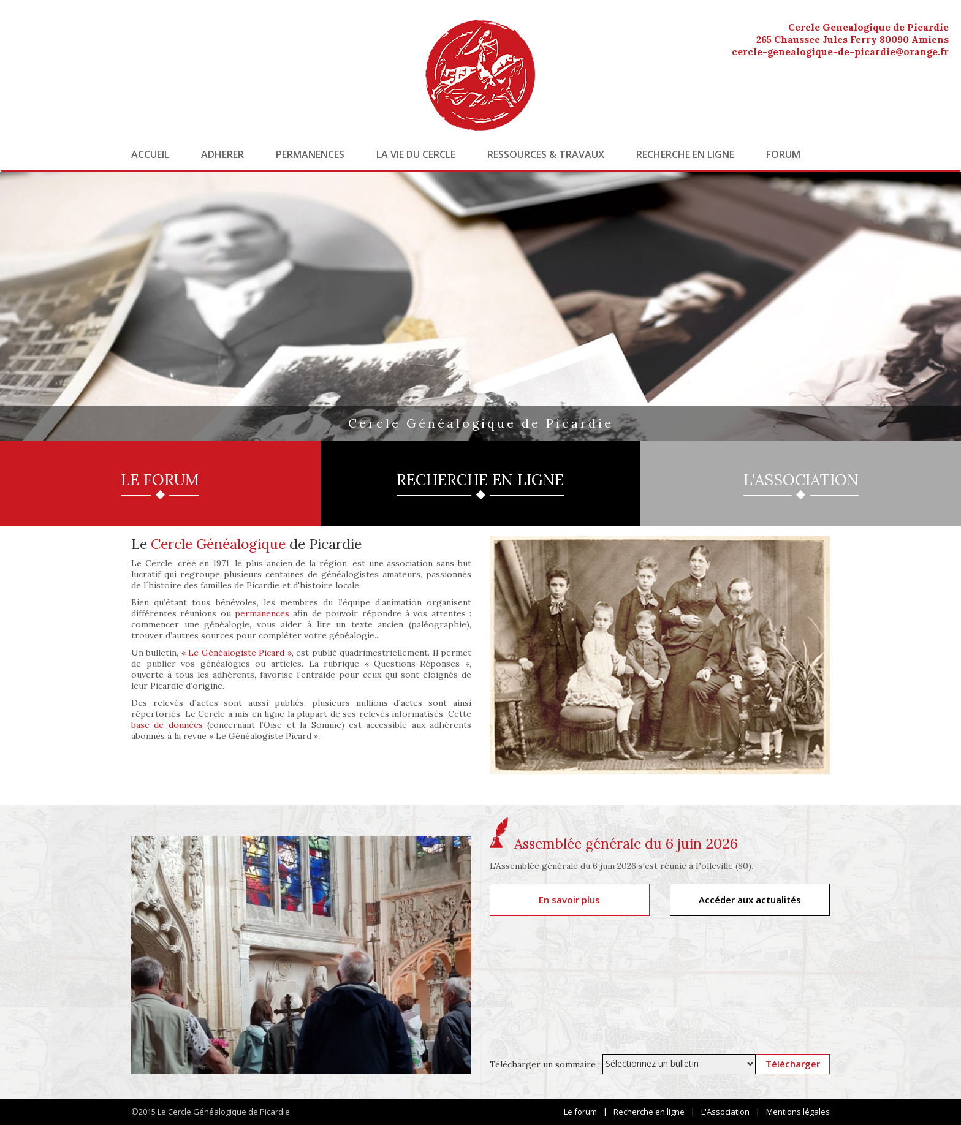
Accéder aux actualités (750, 899)
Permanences (310, 154)
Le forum (580, 1111)
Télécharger (792, 1064)
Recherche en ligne (685, 154)
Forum (783, 154)
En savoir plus (569, 899)
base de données (167, 724)
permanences (262, 613)
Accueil (150, 154)
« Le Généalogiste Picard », (237, 652)
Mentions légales (798, 1111)
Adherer (222, 154)
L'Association (725, 1111)
